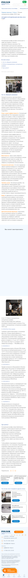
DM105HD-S (6, 346)
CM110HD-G (6, 364)
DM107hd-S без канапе (9, 329)
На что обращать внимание (10, 62)
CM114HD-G (6, 381)
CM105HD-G (6, 401)
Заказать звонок (19, 531)
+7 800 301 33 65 (9, 550)
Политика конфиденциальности (8, 567)
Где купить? (6, 68)
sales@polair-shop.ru (9, 543)
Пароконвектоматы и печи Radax (9, 8)
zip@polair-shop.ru (8, 548)
